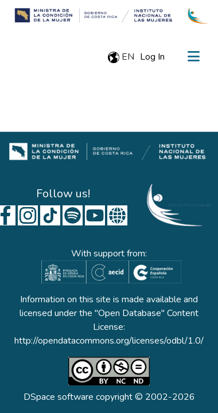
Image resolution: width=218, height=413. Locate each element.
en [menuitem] (121, 56)
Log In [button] (153, 56)
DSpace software (59, 397)
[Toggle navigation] (193, 57)
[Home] (91, 15)
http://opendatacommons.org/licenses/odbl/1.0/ (109, 340)
